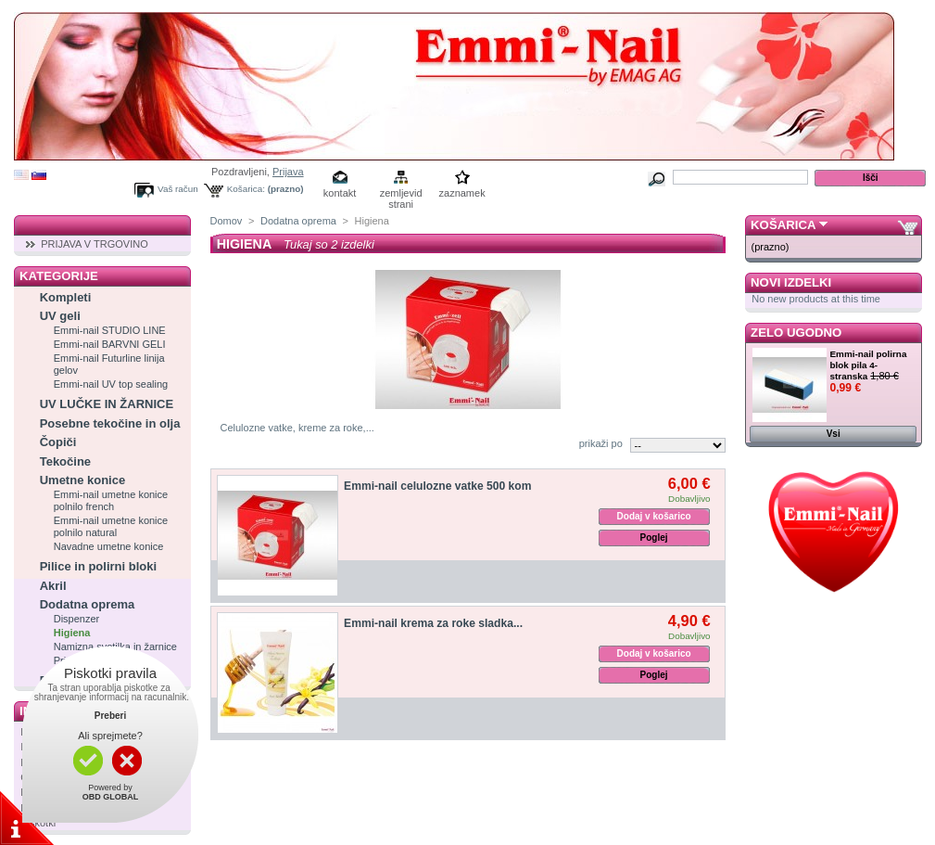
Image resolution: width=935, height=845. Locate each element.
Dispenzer (77, 618)
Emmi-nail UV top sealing (111, 384)
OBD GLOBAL (110, 796)
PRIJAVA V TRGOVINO (94, 244)
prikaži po (601, 443)
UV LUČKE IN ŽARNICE (106, 404)
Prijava (288, 171)
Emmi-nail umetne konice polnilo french (111, 500)
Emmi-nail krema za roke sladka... (433, 623)
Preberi (110, 716)
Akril (53, 586)
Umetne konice (82, 480)
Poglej (654, 537)
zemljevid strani (401, 194)
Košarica (783, 225)
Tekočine (65, 461)
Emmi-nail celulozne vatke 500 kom (437, 486)
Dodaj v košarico (654, 516)
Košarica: (246, 189)
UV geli (60, 316)
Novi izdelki (791, 282)
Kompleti (66, 297)
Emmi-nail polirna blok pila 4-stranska (868, 365)
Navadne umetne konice (109, 546)
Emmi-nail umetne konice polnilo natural (111, 526)
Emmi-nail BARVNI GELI (110, 344)
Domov (226, 220)
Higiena (72, 632)
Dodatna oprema (87, 604)
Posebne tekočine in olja (110, 423)
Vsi (833, 434)
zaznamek (462, 192)
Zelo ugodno (796, 332)
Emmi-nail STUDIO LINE (110, 330)
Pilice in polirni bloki (98, 566)
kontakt (339, 192)
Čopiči (58, 442)
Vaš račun (178, 189)
